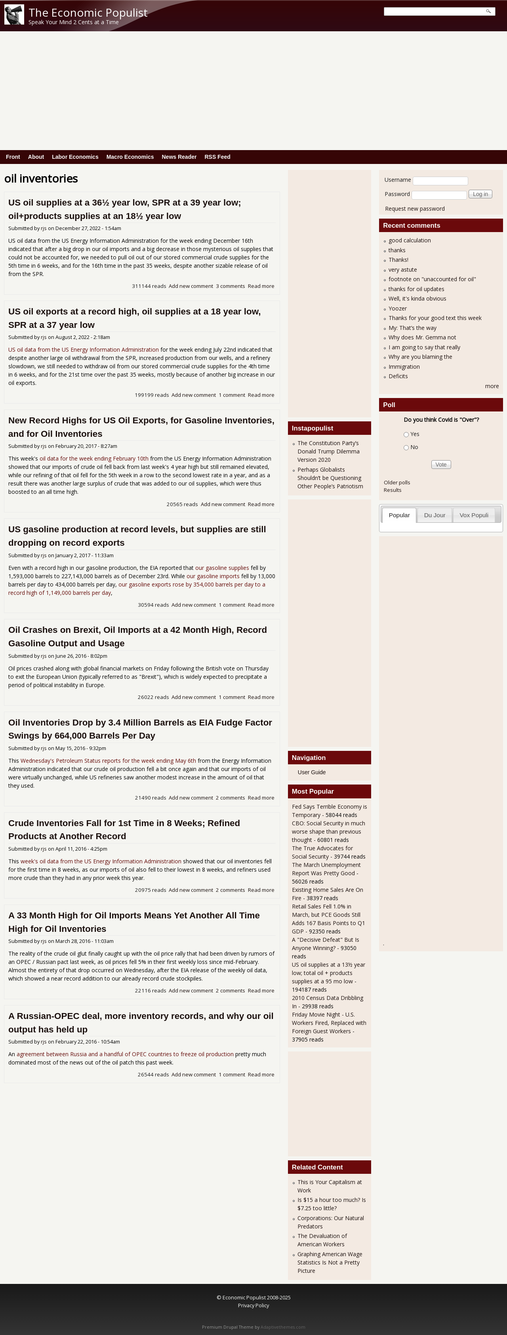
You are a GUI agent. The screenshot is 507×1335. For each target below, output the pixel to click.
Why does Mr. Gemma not (422, 337)
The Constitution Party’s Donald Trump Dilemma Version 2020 (328, 451)
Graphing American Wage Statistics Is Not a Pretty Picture (329, 1262)
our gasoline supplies (222, 567)
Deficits (398, 376)
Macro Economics (130, 157)
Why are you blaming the (420, 356)
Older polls (397, 482)
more (492, 386)
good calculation (410, 240)
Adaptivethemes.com (283, 1327)
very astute (403, 269)
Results (393, 489)
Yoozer (398, 308)
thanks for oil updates (416, 289)
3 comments (230, 285)
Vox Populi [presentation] (473, 515)
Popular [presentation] (399, 515)
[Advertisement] (253, 90)
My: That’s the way (412, 327)
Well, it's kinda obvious (417, 298)
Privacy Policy (253, 1305)
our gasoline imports (213, 576)
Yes (414, 434)
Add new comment (191, 285)
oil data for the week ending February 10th (94, 458)
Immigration (404, 366)
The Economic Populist (88, 12)
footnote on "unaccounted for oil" (432, 279)
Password (397, 194)
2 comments (230, 797)
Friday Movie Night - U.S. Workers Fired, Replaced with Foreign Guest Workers (329, 1023)
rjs (44, 228)
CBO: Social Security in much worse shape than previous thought (328, 831)
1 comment (232, 394)
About (36, 157)
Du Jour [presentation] (435, 515)
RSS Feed (217, 157)
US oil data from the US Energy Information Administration (83, 349)
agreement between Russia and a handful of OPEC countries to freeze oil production (125, 1054)
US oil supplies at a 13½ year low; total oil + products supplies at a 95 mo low (328, 973)
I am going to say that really (424, 347)
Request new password (415, 208)
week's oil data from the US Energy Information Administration (101, 861)
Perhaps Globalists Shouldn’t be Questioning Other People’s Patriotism (330, 478)
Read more (261, 285)
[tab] (399, 515)
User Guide (312, 772)
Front (13, 157)
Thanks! (398, 259)
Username (398, 179)
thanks (397, 250)
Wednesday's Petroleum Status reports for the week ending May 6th (108, 760)
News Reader (179, 157)
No (414, 447)
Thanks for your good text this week (435, 318)
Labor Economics (75, 157)
